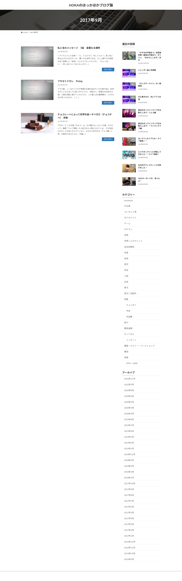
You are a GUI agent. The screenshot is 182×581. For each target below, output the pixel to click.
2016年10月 (129, 553)
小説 (126, 276)
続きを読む (108, 69)
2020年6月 (129, 396)
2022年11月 (129, 378)
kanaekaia (128, 200)
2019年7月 (129, 425)
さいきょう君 (130, 212)
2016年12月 (129, 541)
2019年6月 (129, 431)
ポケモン (128, 229)
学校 (126, 270)
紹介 (126, 322)
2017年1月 (129, 536)
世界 (126, 235)
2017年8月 (129, 495)
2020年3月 (129, 413)
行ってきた (129, 334)
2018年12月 (129, 454)
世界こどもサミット (133, 241)
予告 (128, 311)
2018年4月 (129, 466)
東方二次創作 (130, 293)
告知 (126, 258)
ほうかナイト (130, 217)
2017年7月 (129, 501)
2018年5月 (129, 460)
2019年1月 (129, 448)
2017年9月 (129, 489)
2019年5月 (129, 437)
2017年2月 (129, 530)
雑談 (126, 351)
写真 (126, 252)
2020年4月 (129, 408)
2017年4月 (129, 518)
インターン (131, 340)
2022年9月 (129, 384)
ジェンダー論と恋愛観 (147, 70)
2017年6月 (129, 506)
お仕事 (127, 206)
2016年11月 (129, 547)
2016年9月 (129, 559)
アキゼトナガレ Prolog (70, 81)
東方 (126, 287)
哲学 (126, 264)
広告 (126, 281)
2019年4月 (129, 442)
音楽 (126, 357)
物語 (126, 299)
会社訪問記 (129, 246)
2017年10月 (129, 483)
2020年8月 (129, 390)
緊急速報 (128, 328)
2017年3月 (129, 524)
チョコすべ (131, 305)
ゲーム (127, 223)
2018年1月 (129, 477)
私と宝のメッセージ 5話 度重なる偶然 (79, 47)
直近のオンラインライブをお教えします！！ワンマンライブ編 (149, 125)
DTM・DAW (132, 363)
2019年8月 (129, 419)
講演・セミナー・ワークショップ (139, 346)
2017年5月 (129, 512)
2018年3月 (129, 472)
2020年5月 (129, 402)
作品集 (129, 316)
